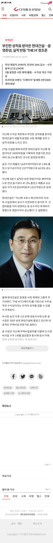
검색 (50, 9)
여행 (31, 496)
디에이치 (34, 388)
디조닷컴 (27, 9)
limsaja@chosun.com (31, 363)
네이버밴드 (40, 376)
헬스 (43, 15)
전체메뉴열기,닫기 (2, 9)
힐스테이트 (21, 388)
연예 (47, 496)
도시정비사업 (24, 393)
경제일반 (9, 40)
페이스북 (13, 376)
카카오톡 (31, 376)
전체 (6, 496)
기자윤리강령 (42, 514)
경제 (4, 15)
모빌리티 (14, 15)
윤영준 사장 (9, 393)
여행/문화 (33, 15)
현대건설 (8, 388)
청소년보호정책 (12, 514)
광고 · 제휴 (16, 523)
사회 (23, 15)
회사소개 (37, 523)
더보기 (47, 465)
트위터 (22, 376)
